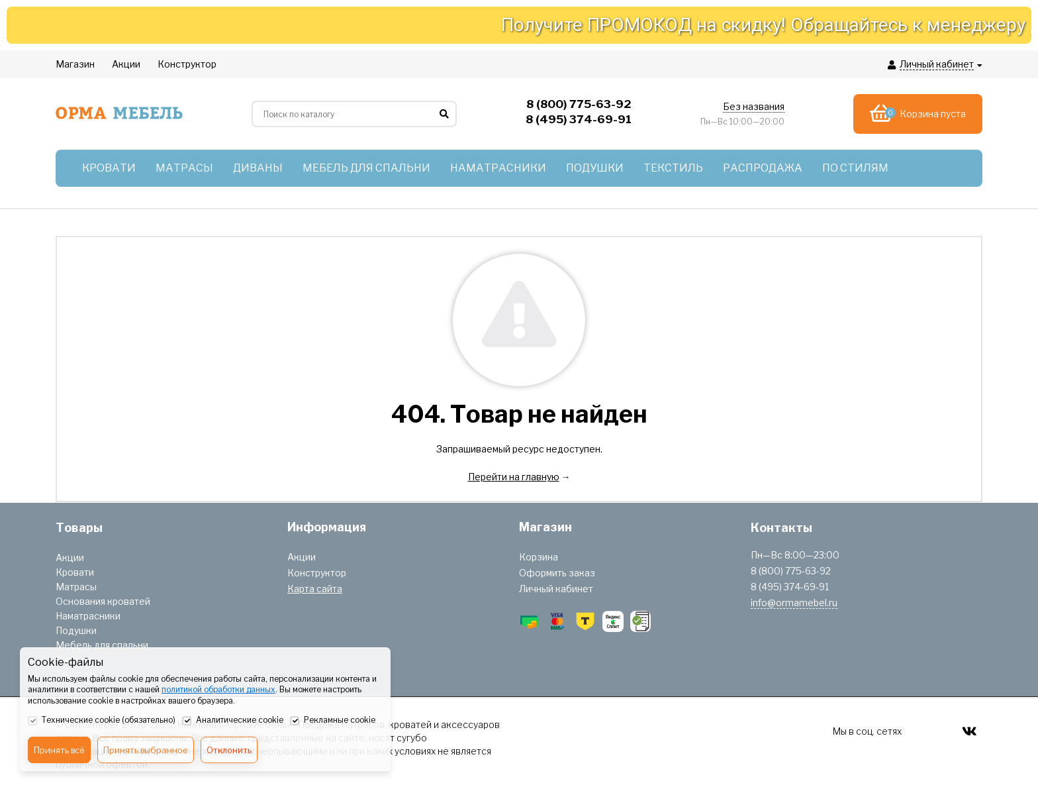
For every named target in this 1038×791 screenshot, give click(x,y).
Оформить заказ (557, 572)
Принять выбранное (145, 750)
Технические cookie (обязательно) (101, 720)
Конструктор (316, 572)
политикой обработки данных (218, 689)
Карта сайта (314, 588)
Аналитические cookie (232, 720)
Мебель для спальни (102, 645)
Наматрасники (88, 615)
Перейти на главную (513, 476)
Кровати (75, 572)
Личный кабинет (556, 588)
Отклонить (229, 750)
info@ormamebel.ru (794, 602)
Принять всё (59, 750)
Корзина (538, 556)
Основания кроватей (103, 601)
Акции (70, 557)
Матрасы (76, 586)
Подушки (76, 630)
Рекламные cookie (332, 720)
